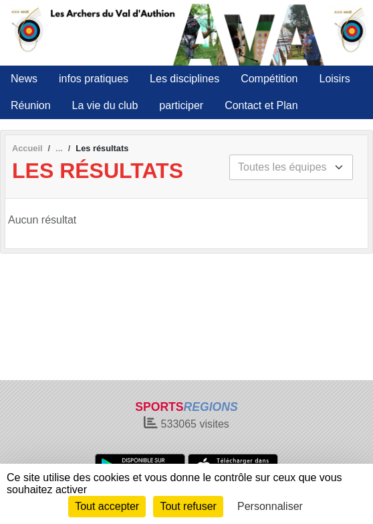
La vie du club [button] (105, 105)
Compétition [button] (269, 78)
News (24, 78)
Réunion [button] (31, 105)
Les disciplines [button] (184, 78)
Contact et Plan (261, 105)
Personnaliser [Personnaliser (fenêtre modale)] (270, 506)
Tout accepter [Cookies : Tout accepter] (107, 506)
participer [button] (181, 105)
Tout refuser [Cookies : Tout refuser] (188, 506)
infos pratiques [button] (93, 78)
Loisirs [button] (335, 78)
